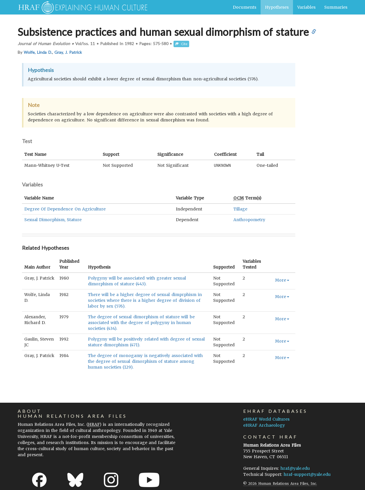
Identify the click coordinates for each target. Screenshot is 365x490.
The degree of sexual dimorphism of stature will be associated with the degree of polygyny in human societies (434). (141, 322)
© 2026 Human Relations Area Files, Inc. (280, 483)
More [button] (282, 279)
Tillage (240, 208)
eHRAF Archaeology (264, 425)
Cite (181, 44)
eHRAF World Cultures (266, 418)
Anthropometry (249, 219)
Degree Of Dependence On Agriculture (65, 208)
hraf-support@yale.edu (307, 474)
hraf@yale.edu (295, 468)
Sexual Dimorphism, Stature (53, 219)
